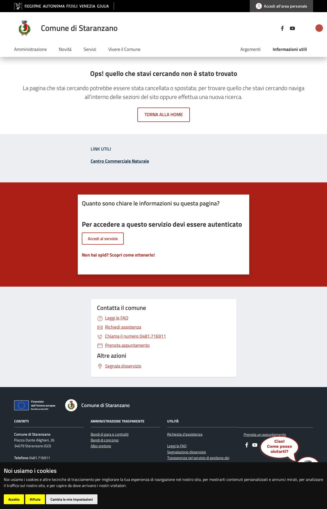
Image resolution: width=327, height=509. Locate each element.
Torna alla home (163, 114)
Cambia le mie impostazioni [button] (72, 499)
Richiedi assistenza (123, 327)
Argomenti (250, 49)
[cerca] (307, 28)
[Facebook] (265, 28)
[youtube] (275, 28)
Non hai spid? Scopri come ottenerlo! (118, 254)
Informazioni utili (290, 49)
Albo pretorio (101, 446)
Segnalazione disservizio (186, 452)
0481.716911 (135, 336)
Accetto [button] (13, 499)
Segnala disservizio (123, 366)
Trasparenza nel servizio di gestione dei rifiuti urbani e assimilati (198, 460)
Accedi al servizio (103, 239)
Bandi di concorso (105, 440)
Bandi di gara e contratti (110, 434)
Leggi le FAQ (116, 317)
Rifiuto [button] (35, 499)
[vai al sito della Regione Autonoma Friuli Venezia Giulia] (64, 6)
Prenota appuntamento (127, 345)
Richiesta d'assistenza (185, 434)
